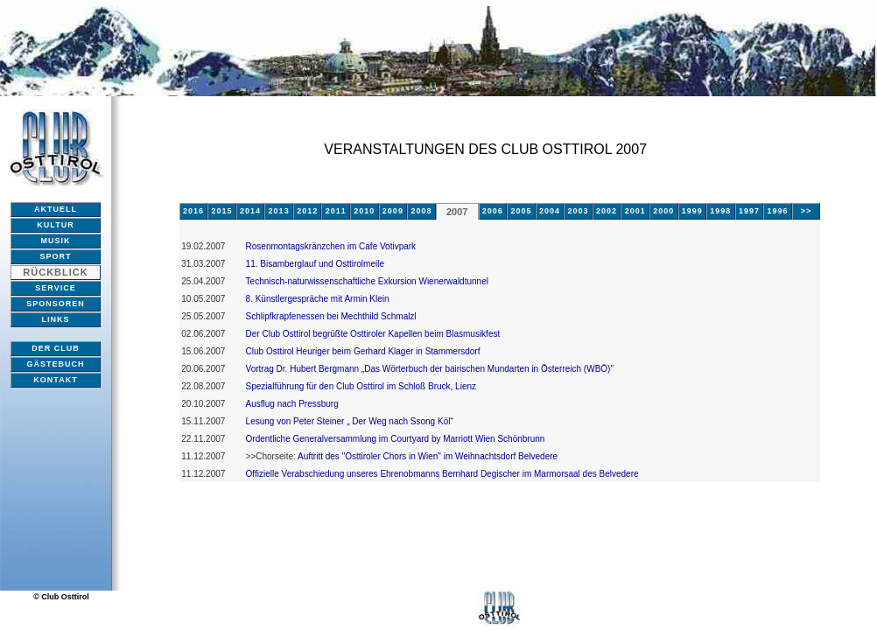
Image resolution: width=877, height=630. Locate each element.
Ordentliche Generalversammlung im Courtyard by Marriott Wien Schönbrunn (395, 439)
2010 (364, 210)
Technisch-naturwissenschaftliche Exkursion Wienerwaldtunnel (367, 281)
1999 (692, 210)
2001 (635, 210)
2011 (336, 210)
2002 (606, 210)
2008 (420, 210)
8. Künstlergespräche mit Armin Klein (317, 299)
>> (806, 210)
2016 (193, 210)
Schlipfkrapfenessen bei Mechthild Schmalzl (331, 316)
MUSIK (56, 240)
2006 (492, 210)
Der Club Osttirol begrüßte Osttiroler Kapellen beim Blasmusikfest (373, 334)
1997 (749, 210)
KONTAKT (55, 379)
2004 (549, 210)
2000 (663, 210)
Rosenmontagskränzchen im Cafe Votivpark (331, 246)
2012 (307, 210)
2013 (279, 210)
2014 (250, 210)
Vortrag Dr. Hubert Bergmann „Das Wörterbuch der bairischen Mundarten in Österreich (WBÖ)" (430, 369)
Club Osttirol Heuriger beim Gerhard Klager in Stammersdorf (363, 351)
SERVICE (55, 288)
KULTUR (55, 224)
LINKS (56, 319)
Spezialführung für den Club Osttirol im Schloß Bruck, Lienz (361, 386)
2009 (392, 210)
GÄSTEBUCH (55, 364)
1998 (720, 210)
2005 (520, 210)
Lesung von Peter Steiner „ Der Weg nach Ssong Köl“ (349, 421)
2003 (578, 210)
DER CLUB (56, 348)
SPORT (55, 256)
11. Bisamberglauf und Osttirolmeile (315, 264)
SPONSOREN (55, 303)
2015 (221, 210)
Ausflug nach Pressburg (292, 404)
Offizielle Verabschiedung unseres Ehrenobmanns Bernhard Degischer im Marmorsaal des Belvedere (442, 474)
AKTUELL (55, 209)
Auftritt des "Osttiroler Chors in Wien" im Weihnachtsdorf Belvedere (427, 456)
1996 (777, 210)
